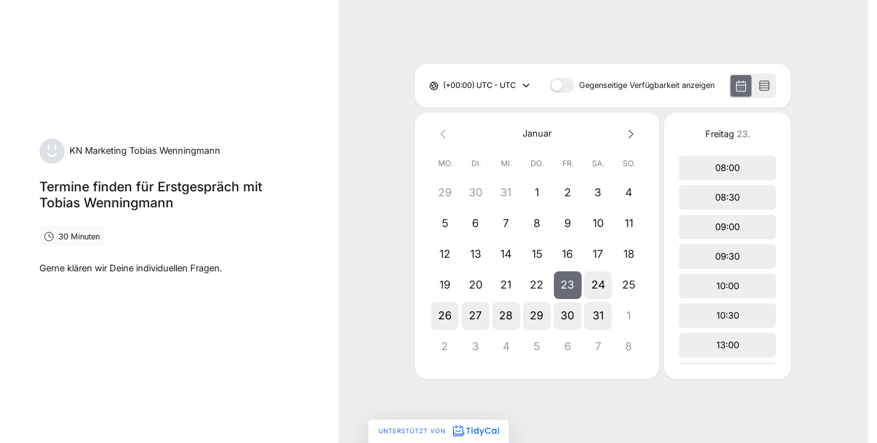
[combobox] (444, 86)
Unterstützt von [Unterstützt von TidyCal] (438, 430)
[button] (568, 284)
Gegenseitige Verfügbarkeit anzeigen (647, 86)
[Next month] (629, 134)
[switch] (562, 85)
